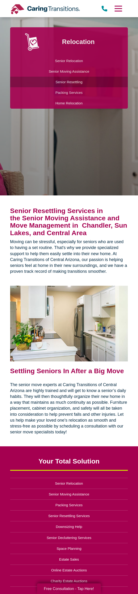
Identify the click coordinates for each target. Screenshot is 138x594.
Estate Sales (69, 559)
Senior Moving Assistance (69, 494)
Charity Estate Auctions (69, 581)
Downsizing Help (69, 527)
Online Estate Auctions (69, 570)
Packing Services (69, 505)
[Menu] (118, 9)
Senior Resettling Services (69, 516)
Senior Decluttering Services (69, 538)
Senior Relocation (69, 483)
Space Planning (69, 548)
